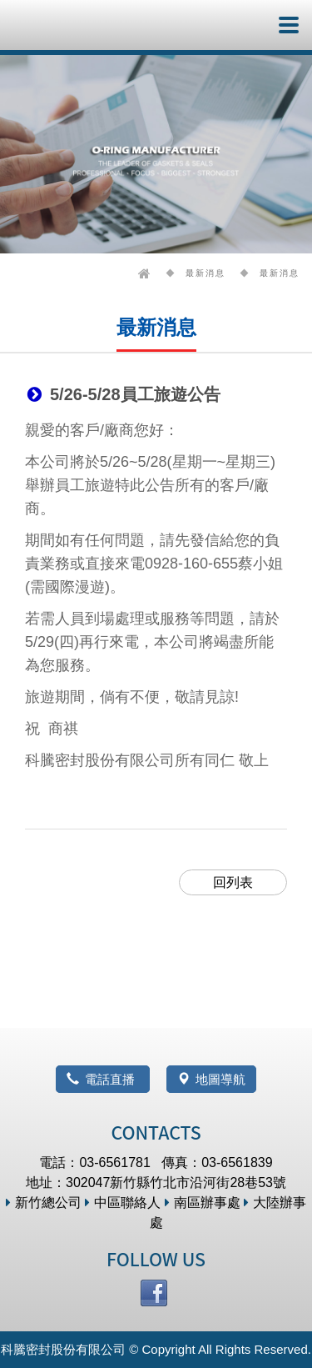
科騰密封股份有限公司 (64, 25)
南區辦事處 (202, 1202)
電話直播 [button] (103, 1079)
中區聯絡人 (123, 1202)
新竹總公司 (44, 1202)
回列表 (233, 882)
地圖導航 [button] (211, 1079)
